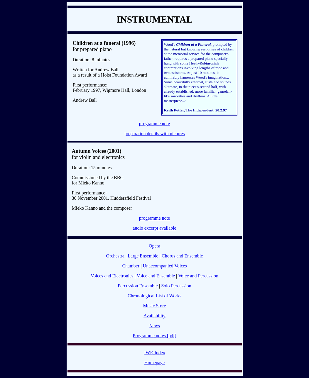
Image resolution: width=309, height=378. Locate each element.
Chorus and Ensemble (182, 255)
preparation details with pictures (154, 133)
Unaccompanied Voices (165, 265)
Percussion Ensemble (138, 285)
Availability (154, 315)
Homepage (154, 362)
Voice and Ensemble (156, 275)
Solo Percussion (176, 285)
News (154, 325)
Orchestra (115, 255)
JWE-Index (154, 352)
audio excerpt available (154, 228)
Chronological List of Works (154, 295)
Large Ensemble (143, 255)
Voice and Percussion (198, 275)
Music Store (154, 305)
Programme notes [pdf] (154, 335)
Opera (154, 245)
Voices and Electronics (112, 275)
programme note (154, 123)
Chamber (130, 265)
